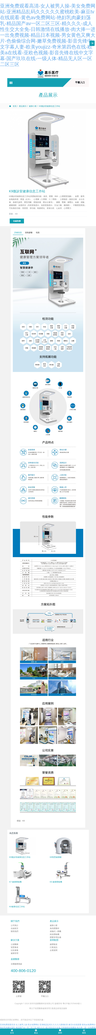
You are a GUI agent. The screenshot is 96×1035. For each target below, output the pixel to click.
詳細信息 (18, 232)
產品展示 (23, 106)
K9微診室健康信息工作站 (49, 106)
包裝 (38, 232)
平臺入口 (80, 82)
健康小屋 (32, 106)
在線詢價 (17, 221)
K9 (23, 821)
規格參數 (29, 232)
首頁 (13, 106)
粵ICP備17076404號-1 (72, 1003)
